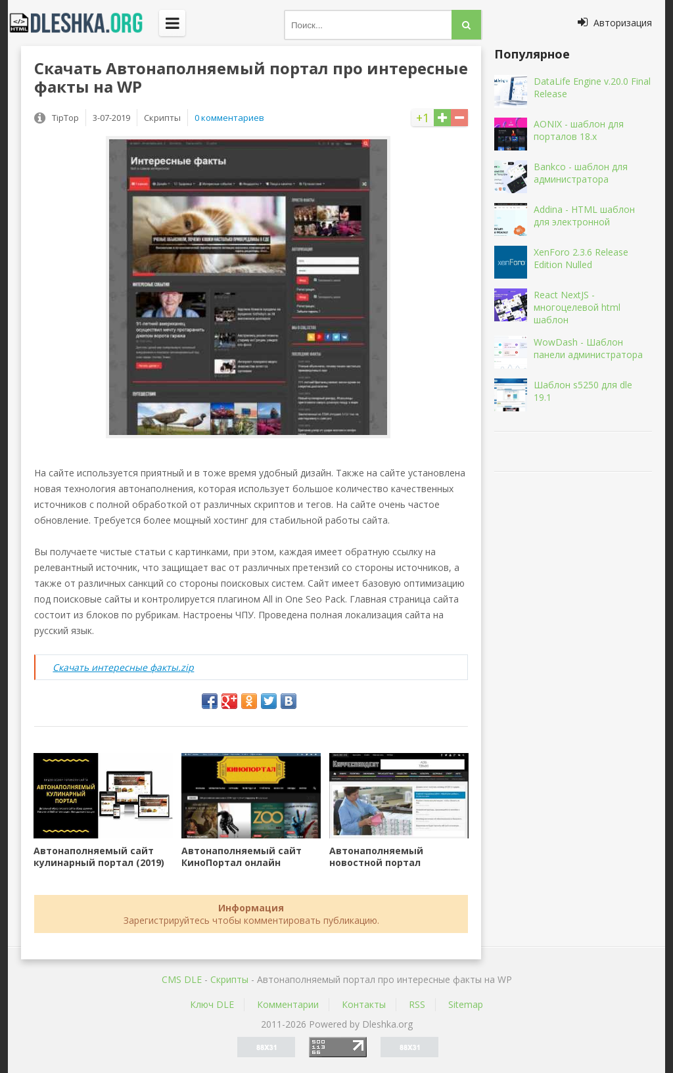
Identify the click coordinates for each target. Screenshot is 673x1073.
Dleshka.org (83, 23)
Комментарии (288, 1004)
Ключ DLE (212, 1004)
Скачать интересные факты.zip (123, 667)
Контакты (364, 1004)
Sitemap (465, 1004)
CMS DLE (182, 979)
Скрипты (229, 979)
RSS (417, 1004)
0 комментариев (229, 118)
